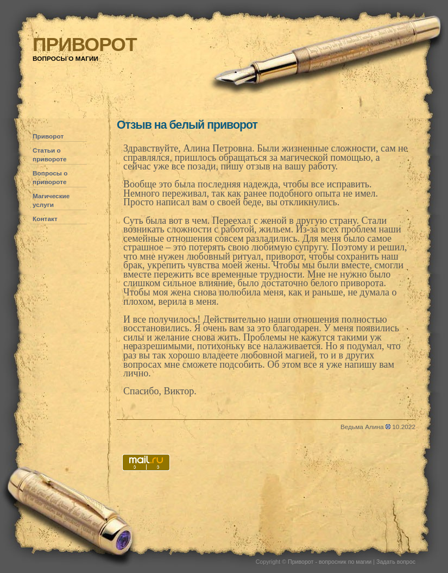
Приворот (48, 136)
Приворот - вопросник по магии (329, 561)
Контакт (45, 219)
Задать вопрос (395, 561)
